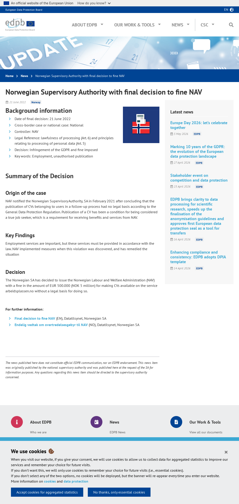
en (226, 10)
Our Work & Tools (134, 25)
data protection (76, 481)
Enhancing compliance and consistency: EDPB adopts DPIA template (198, 256)
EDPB (197, 134)
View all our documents (206, 432)
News (177, 25)
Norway (35, 102)
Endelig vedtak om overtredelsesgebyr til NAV (51, 324)
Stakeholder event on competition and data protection (199, 178)
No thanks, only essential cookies (119, 492)
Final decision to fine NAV (35, 318)
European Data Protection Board (23, 9)
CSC (204, 25)
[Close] (226, 451)
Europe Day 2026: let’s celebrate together (198, 125)
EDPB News (117, 432)
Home (9, 76)
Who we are (38, 432)
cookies (50, 481)
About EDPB (84, 25)
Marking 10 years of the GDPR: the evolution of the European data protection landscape (197, 151)
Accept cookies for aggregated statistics (47, 492)
